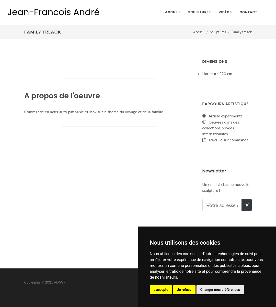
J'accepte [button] (161, 290)
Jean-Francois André (53, 12)
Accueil (199, 32)
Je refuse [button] (184, 290)
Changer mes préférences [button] (220, 290)
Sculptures (218, 32)
